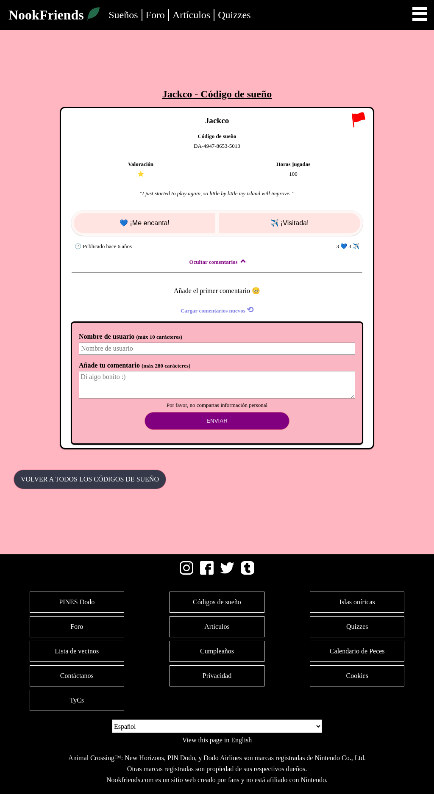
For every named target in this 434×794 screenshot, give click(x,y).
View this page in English (217, 740)
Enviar (217, 421)
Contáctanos (77, 675)
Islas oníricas (357, 602)
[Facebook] (207, 572)
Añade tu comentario (134, 365)
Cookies (357, 675)
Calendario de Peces (357, 651)
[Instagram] (186, 572)
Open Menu (419, 14)
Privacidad (217, 675)
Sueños (123, 14)
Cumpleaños (217, 651)
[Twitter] (227, 572)
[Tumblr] (247, 572)
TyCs (77, 700)
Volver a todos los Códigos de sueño (90, 479)
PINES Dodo (77, 602)
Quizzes (234, 14)
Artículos (191, 14)
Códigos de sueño (217, 602)
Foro (155, 14)
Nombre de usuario (130, 336)
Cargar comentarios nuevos (217, 309)
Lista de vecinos (77, 651)
